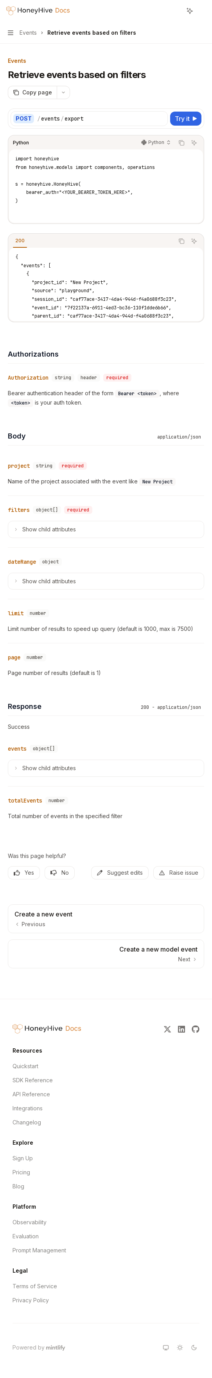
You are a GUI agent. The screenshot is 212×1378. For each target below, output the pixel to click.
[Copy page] (32, 92)
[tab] (20, 240)
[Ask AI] (194, 143)
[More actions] (202, 10)
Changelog (27, 1122)
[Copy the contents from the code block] (181, 143)
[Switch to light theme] (179, 1347)
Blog (18, 1186)
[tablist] (91, 241)
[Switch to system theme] (165, 1347)
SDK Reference (33, 1080)
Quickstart (25, 1066)
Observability (30, 1222)
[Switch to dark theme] (194, 1347)
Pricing (21, 1172)
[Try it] (185, 119)
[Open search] (175, 11)
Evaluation (26, 1236)
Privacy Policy (31, 1300)
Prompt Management (39, 1250)
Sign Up (23, 1158)
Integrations (28, 1108)
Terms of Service (35, 1286)
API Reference (31, 1094)
